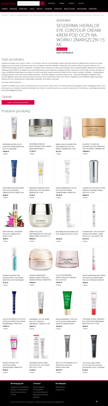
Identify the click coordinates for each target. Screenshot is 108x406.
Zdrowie (93, 8)
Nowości (51, 3)
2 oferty (5, 154)
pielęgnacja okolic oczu (24, 15)
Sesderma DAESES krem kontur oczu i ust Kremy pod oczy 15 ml (39, 365)
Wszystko (5, 15)
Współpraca (60, 387)
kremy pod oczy (39, 15)
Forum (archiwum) (40, 392)
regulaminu (59, 402)
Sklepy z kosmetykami (19, 389)
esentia (8, 3)
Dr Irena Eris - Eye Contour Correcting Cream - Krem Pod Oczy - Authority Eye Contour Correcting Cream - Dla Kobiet (93, 236)
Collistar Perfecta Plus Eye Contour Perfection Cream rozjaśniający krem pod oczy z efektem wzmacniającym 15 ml (14, 323)
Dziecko (58, 8)
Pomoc (13, 394)
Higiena (48, 8)
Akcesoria (82, 8)
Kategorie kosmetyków (20, 387)
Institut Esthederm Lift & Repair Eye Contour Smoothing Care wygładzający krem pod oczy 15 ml (67, 367)
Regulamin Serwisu (40, 394)
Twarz (4, 8)
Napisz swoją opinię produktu (18, 102)
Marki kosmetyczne (18, 392)
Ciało (32, 8)
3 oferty (31, 198)
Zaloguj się (60, 389)
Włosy (40, 8)
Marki (61, 3)
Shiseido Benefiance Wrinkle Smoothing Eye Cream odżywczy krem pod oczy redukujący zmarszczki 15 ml (40, 279)
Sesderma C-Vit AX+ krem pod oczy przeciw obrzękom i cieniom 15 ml (39, 321)
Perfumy (23, 8)
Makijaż (13, 8)
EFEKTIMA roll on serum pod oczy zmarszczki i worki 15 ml (12, 234)
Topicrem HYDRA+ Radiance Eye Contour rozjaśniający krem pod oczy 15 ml (93, 321)
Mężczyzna (69, 8)
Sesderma (63, 20)
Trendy (71, 3)
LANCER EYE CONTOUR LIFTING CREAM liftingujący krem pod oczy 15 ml (93, 190)
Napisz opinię (62, 49)
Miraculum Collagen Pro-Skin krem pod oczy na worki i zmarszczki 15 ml (66, 146)
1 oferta (31, 154)
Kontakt (36, 397)
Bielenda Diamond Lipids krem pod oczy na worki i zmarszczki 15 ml (39, 190)
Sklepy (81, 3)
